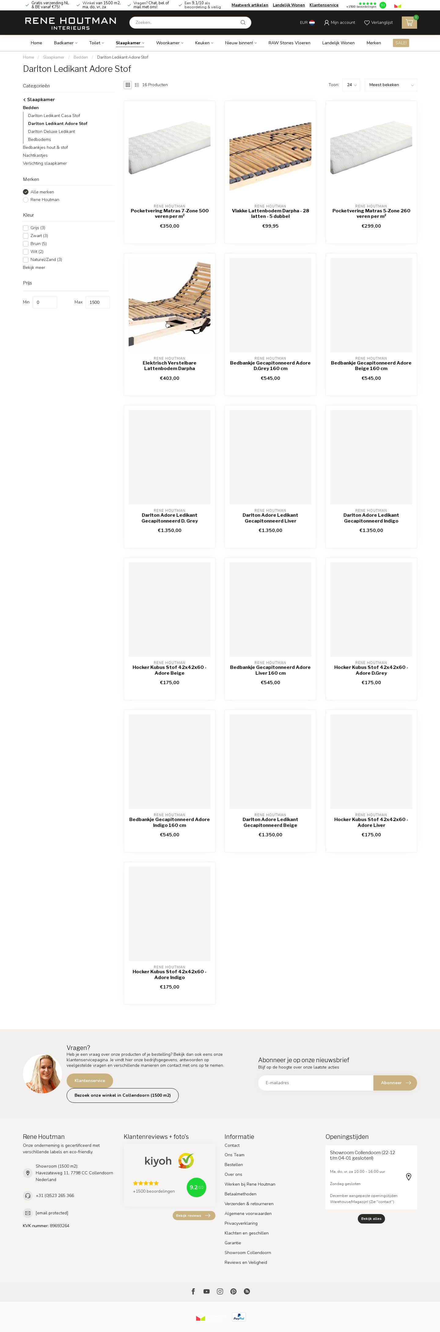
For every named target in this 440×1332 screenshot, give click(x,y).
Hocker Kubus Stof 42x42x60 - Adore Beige (170, 670)
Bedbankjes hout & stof (45, 147)
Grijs (38, 228)
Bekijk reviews (193, 1215)
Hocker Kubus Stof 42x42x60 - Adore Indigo (170, 974)
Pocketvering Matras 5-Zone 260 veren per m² (371, 213)
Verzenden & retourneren (249, 1204)
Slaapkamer (128, 43)
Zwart (39, 235)
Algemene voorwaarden (248, 1213)
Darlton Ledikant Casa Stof (54, 116)
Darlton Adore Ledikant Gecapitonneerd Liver (270, 517)
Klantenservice (324, 5)
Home (36, 43)
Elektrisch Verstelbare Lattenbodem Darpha (169, 365)
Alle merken (42, 192)
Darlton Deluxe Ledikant (51, 131)
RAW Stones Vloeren (289, 43)
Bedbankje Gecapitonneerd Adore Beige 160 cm (371, 365)
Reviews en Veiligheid (246, 1262)
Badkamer (64, 43)
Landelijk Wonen (289, 5)
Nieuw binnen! (239, 43)
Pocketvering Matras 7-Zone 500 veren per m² (170, 213)
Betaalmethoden (240, 1194)
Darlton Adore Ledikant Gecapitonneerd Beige (270, 822)
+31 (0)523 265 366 (55, 1195)
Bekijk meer (34, 267)
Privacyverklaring (241, 1223)
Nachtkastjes (35, 155)
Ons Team (234, 1155)
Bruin (39, 243)
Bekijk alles (371, 1218)
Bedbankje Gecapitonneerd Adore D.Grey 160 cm (270, 365)
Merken (374, 43)
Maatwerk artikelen (250, 5)
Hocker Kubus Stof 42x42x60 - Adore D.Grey (371, 670)
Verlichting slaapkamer (45, 163)
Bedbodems (39, 139)
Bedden (81, 57)
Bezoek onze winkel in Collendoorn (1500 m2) (123, 1095)
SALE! (401, 43)
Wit (37, 251)
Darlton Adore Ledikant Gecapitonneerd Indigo (371, 517)
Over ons (233, 1174)
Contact (232, 1145)
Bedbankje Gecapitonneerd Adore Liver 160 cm (270, 670)
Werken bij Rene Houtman (250, 1184)
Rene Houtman (45, 199)
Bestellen (234, 1165)
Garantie (233, 1243)
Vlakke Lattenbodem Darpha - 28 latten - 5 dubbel (270, 213)
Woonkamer (168, 43)
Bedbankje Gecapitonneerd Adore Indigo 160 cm (169, 822)
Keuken (202, 43)
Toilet (94, 43)
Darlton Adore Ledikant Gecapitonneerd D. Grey (169, 517)
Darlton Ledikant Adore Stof (122, 57)
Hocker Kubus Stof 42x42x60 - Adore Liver (371, 822)
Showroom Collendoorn (248, 1253)
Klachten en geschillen (247, 1233)
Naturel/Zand (46, 259)
